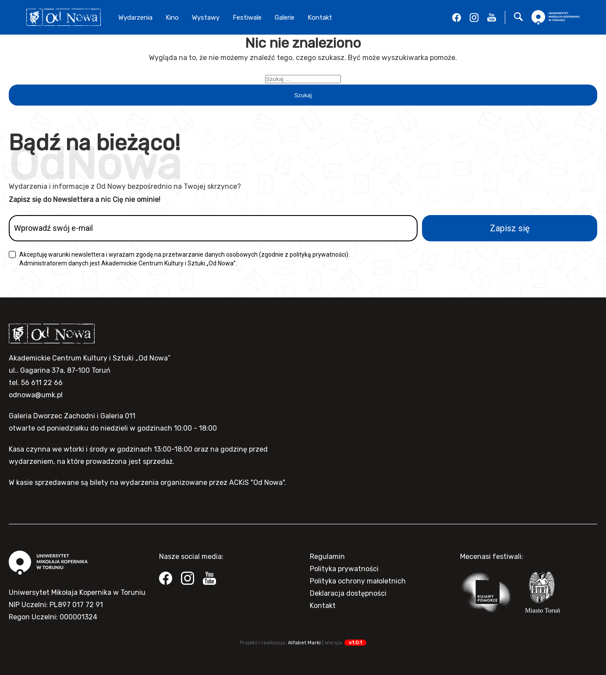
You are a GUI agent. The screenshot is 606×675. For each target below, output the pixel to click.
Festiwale (247, 17)
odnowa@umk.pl (36, 395)
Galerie (284, 17)
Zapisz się (510, 228)
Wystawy (206, 17)
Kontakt (320, 17)
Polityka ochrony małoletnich (358, 581)
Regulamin (327, 556)
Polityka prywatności (344, 569)
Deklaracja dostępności (348, 593)
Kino (172, 17)
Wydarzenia (135, 17)
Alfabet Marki (304, 643)
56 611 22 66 (42, 382)
